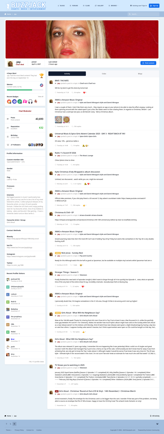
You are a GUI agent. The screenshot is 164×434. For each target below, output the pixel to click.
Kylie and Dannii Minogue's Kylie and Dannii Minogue (99, 103)
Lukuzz (14, 294)
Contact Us (30, 430)
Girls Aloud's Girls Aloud (88, 316)
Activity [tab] (67, 74)
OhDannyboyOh (17, 286)
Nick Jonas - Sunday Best (72, 253)
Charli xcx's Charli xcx (87, 83)
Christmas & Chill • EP (64, 212)
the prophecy (16, 316)
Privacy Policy (19, 430)
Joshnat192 (15, 279)
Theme (9, 430)
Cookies (38, 430)
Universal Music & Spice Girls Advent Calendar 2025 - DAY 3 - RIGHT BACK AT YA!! (90, 133)
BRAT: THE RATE (62, 80)
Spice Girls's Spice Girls (88, 136)
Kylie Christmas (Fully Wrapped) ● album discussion (77, 172)
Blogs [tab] (140, 74)
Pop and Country (86, 256)
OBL (12, 324)
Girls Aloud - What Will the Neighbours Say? (80, 312)
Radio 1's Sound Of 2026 (65, 153)
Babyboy (14, 309)
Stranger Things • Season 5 (66, 272)
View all (40, 97)
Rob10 (13, 301)
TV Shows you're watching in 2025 (70, 365)
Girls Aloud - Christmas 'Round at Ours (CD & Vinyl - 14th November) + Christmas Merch (97, 391)
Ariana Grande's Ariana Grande (91, 215)
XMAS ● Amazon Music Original (68, 100)
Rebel (13, 331)
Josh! (13, 346)
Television (83, 275)
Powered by (148, 430)
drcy (12, 354)
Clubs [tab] (104, 74)
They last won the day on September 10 (22, 77)
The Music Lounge (86, 156)
